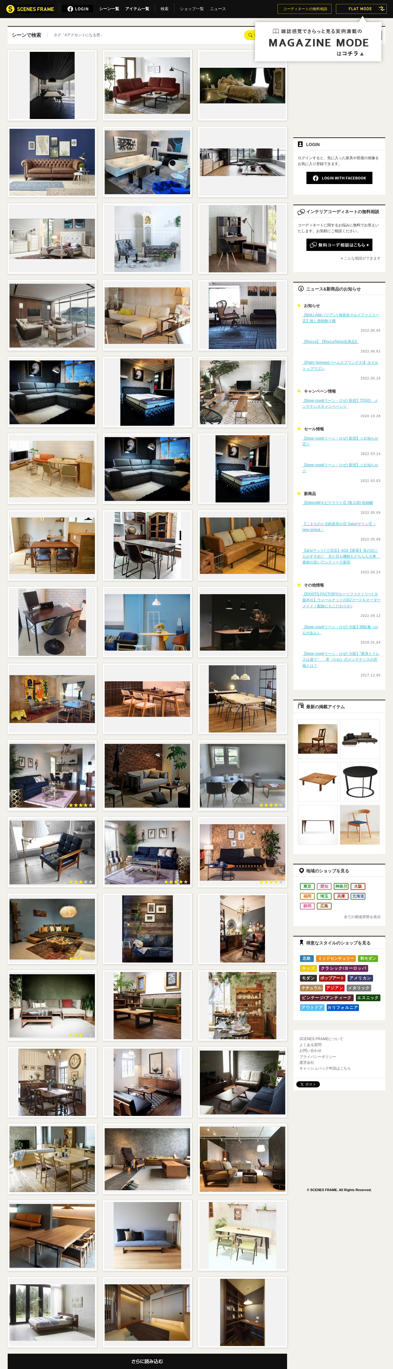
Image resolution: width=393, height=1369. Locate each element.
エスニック (368, 997)
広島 (324, 906)
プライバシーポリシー (317, 1057)
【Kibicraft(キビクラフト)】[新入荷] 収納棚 (337, 503)
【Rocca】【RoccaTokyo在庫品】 (330, 342)
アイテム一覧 (137, 7)
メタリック (359, 988)
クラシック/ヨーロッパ (343, 968)
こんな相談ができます (362, 258)
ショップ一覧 (192, 7)
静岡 (307, 906)
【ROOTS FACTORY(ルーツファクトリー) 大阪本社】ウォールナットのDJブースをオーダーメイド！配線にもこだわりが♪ (341, 600)
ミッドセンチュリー (336, 958)
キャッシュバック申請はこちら (325, 1068)
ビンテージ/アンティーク (327, 997)
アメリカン (360, 978)
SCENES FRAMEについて (321, 1039)
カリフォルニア (342, 1007)
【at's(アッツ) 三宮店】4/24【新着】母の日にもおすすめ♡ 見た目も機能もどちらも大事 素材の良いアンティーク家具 (341, 556)
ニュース (218, 7)
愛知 (324, 886)
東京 (307, 886)
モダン (308, 978)
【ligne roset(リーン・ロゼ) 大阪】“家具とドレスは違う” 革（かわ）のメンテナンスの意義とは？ (340, 659)
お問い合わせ (310, 1050)
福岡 (307, 896)
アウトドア (312, 1007)
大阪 (358, 886)
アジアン (335, 988)
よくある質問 (310, 1045)
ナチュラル (311, 988)
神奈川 (341, 886)
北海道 (358, 896)
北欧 (306, 958)
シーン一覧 (109, 7)
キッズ (308, 968)
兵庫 (341, 896)
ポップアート (332, 978)
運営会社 (306, 1062)
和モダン (368, 958)
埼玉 (324, 896)
